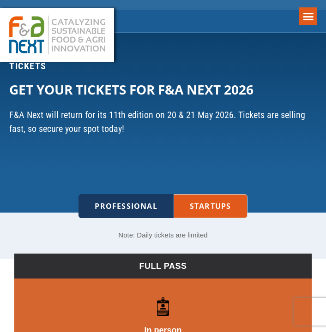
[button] (308, 16)
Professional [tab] (126, 206)
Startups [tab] (210, 206)
